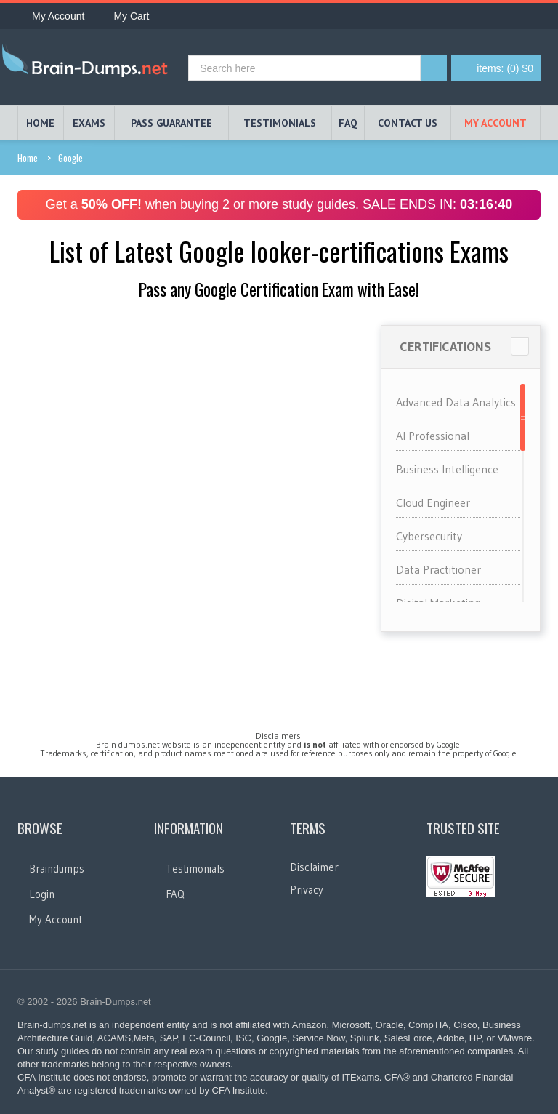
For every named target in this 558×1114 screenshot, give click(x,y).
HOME (40, 122)
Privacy (306, 890)
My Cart (124, 16)
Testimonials (195, 868)
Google (70, 158)
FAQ (348, 122)
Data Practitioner (438, 569)
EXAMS (89, 122)
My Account (50, 16)
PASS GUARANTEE (171, 122)
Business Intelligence (447, 469)
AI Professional (432, 435)
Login (41, 894)
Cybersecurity (429, 536)
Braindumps (56, 868)
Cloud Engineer (433, 502)
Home (27, 158)
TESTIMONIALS (279, 122)
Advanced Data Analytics (456, 402)
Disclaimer (314, 867)
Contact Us (407, 122)
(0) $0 (505, 68)
